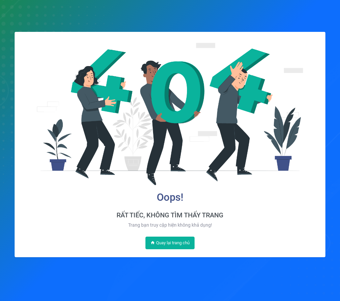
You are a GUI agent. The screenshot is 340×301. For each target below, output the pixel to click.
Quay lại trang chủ (170, 242)
